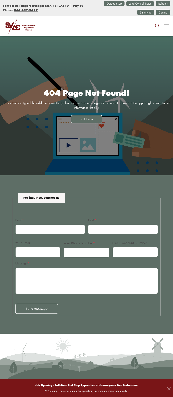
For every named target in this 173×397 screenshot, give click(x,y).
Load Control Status (140, 3)
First (18, 220)
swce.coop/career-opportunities (112, 391)
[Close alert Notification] (169, 389)
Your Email (23, 243)
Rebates (163, 3)
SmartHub (145, 12)
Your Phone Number (78, 243)
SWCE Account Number (129, 243)
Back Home (86, 119)
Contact (163, 12)
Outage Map (114, 3)
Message (21, 263)
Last (91, 220)
